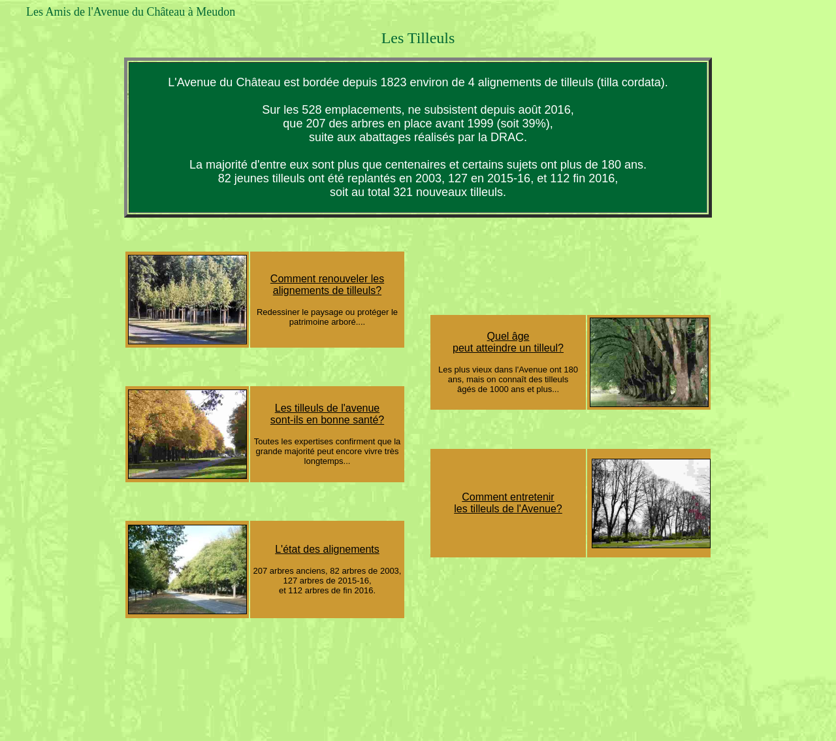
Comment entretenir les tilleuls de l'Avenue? (508, 502)
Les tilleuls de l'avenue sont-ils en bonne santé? (327, 414)
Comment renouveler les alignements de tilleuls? (327, 284)
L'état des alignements (327, 549)
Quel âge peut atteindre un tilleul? (508, 342)
